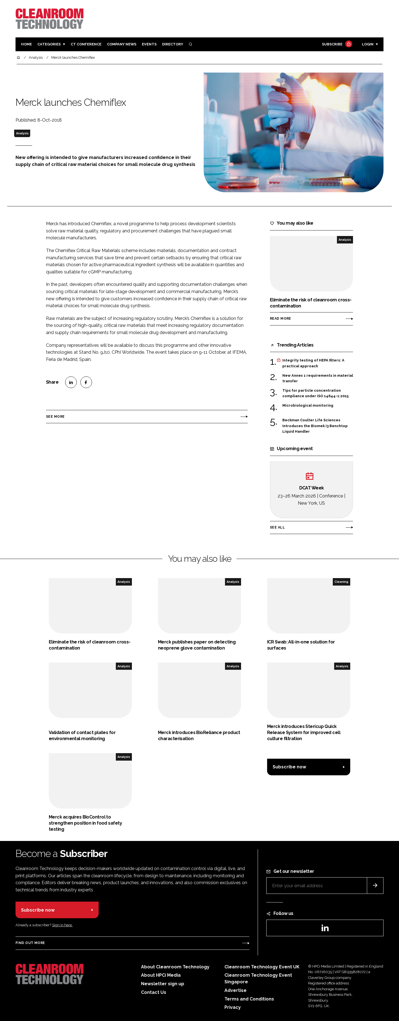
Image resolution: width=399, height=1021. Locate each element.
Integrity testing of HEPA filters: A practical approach (313, 363)
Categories (49, 44)
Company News (121, 44)
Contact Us (153, 992)
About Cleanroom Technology (175, 966)
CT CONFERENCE (86, 44)
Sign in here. (62, 925)
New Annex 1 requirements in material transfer (317, 378)
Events (149, 44)
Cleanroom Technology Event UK (262, 966)
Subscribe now (289, 766)
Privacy (232, 1007)
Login (368, 44)
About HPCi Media (161, 975)
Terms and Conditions (249, 999)
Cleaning (341, 581)
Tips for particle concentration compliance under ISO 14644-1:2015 (315, 393)
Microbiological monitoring (307, 405)
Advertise (235, 990)
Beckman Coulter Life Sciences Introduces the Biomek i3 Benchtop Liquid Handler (315, 425)
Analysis (22, 133)
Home (26, 44)
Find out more (30, 943)
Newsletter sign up (162, 983)
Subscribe (336, 44)
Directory (172, 44)
